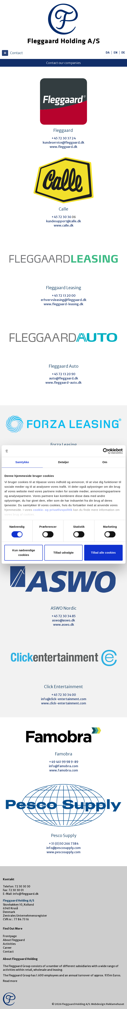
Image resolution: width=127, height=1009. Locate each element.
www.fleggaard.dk (63, 147)
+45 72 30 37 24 (63, 138)
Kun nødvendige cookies (23, 553)
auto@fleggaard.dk (63, 378)
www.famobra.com (63, 770)
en (115, 52)
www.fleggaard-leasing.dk (63, 304)
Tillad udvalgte (63, 552)
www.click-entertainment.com (63, 703)
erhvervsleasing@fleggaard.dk (63, 300)
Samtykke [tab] (22, 462)
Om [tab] (104, 462)
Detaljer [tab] (63, 462)
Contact (8, 951)
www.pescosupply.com (63, 852)
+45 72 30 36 (61, 217)
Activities (9, 944)
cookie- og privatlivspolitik (52, 509)
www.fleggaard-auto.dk (63, 382)
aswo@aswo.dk (63, 620)
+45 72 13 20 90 (63, 374)
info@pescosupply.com (63, 848)
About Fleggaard (14, 940)
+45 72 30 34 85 (63, 616)
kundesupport (56, 221)
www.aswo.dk (63, 624)
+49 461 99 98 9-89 (63, 762)
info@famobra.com (63, 766)
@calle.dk (74, 221)
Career (7, 947)
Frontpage (10, 936)
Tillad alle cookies (103, 552)
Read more (10, 981)
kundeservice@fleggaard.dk (63, 142)
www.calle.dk (63, 225)
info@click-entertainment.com (63, 699)
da (108, 52)
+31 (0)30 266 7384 (63, 843)
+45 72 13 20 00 (64, 295)
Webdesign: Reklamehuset (107, 1004)
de (123, 52)
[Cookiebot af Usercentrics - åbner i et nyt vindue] (106, 451)
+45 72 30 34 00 (63, 695)
